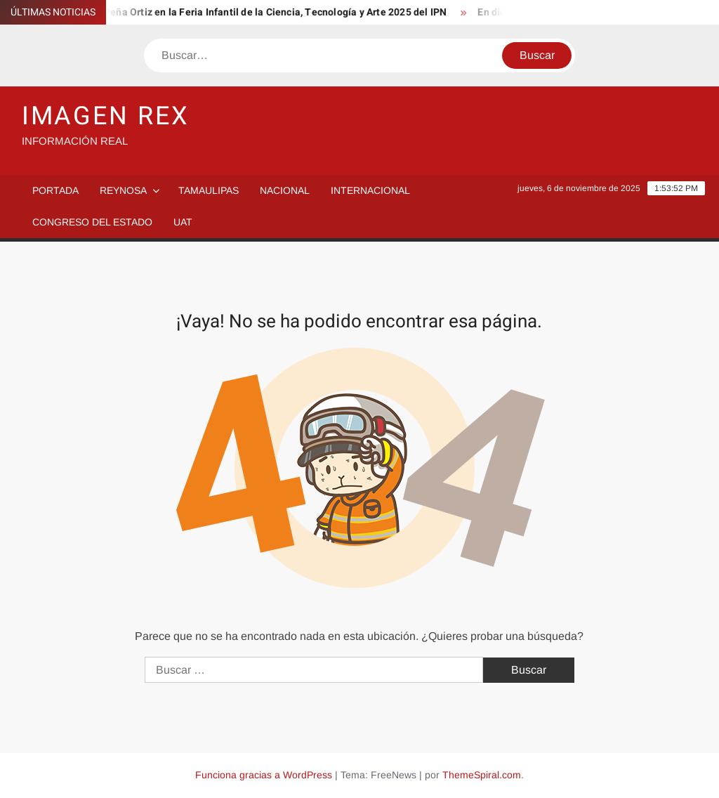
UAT (182, 222)
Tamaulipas (208, 190)
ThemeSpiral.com (481, 774)
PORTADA (55, 190)
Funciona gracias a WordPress (263, 774)
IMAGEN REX (106, 116)
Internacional (370, 190)
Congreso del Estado (92, 222)
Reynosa (123, 190)
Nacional (285, 190)
